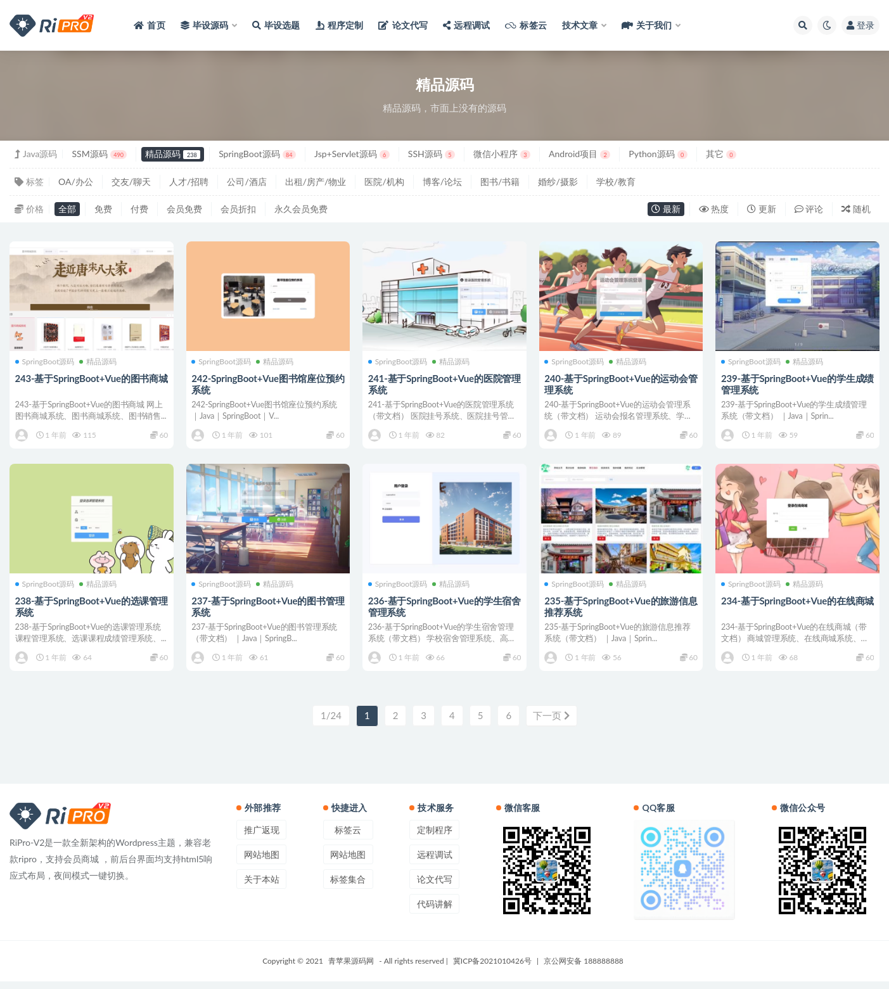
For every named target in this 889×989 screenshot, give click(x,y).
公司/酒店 (246, 181)
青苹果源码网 (351, 968)
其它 (721, 153)
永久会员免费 (301, 208)
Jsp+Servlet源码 (352, 153)
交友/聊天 (131, 181)
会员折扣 (238, 208)
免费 (103, 208)
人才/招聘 (188, 181)
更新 (761, 208)
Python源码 (658, 153)
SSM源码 (99, 153)
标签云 (348, 837)
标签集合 (348, 886)
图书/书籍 (500, 181)
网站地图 (261, 862)
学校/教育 (616, 181)
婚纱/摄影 (557, 181)
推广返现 (261, 837)
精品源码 (172, 153)
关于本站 (261, 886)
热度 (714, 208)
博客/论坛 (442, 181)
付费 (139, 208)
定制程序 (434, 837)
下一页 (551, 724)
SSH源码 (431, 153)
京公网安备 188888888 (584, 968)
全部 (67, 208)
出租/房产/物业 (316, 181)
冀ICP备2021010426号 (492, 968)
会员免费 (184, 208)
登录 (860, 25)
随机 (856, 208)
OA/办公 (75, 181)
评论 (809, 208)
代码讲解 (434, 911)
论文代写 (434, 886)
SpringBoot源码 (257, 153)
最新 (666, 208)
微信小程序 (501, 153)
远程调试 (434, 862)
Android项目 (579, 153)
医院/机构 (384, 181)
